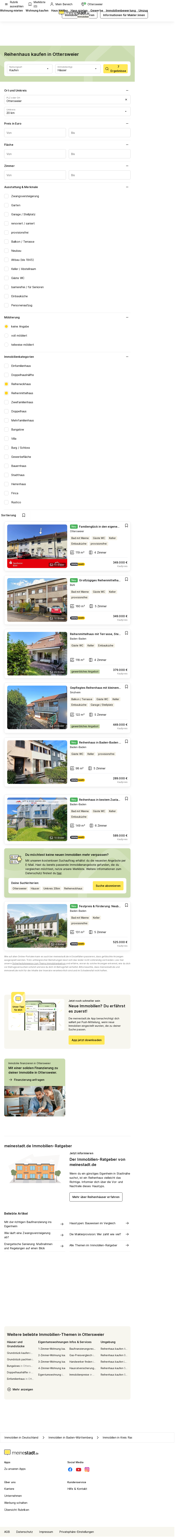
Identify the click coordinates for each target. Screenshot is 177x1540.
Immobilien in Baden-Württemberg (67, 1441)
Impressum (46, 1535)
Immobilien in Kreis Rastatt (117, 1441)
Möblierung (67, 317)
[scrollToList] (115, 68)
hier (59, 876)
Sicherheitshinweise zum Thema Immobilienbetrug (39, 966)
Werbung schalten (16, 1506)
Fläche (67, 144)
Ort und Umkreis (67, 90)
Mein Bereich (61, 4)
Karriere (9, 1492)
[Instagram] (87, 1473)
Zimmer (67, 166)
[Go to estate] (67, 549)
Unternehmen (13, 1499)
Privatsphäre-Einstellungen (76, 1535)
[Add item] (126, 529)
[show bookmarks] (124, 515)
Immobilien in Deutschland (21, 1441)
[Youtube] (78, 1473)
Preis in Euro (67, 123)
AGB (7, 1535)
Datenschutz (24, 1535)
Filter (81, 515)
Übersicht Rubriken (16, 1513)
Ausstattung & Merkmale (67, 187)
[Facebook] (70, 1473)
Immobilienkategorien (67, 356)
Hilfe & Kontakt (77, 1492)
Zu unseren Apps (15, 1472)
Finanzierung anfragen (26, 1083)
